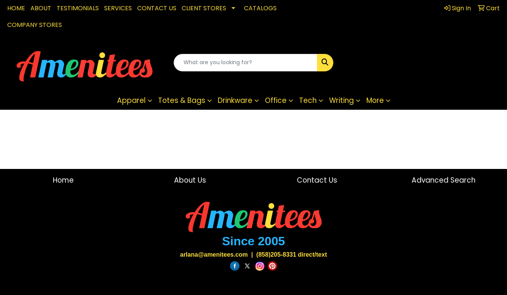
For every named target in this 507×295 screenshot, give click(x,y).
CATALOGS (260, 8)
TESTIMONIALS (78, 8)
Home (63, 180)
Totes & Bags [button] (181, 100)
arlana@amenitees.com (214, 254)
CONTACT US (156, 8)
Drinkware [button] (235, 100)
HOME (16, 8)
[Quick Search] (246, 62)
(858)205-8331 (276, 254)
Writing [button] (341, 100)
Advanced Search (443, 180)
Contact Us (317, 180)
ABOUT (40, 8)
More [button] (375, 100)
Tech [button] (308, 100)
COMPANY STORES (34, 25)
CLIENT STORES (204, 8)
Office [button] (276, 100)
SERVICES (118, 8)
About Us (190, 180)
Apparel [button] (131, 100)
